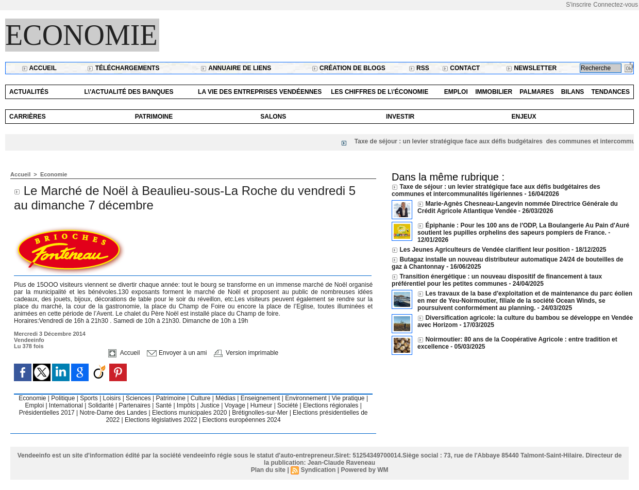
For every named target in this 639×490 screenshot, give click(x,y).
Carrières (27, 116)
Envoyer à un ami (177, 352)
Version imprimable (246, 352)
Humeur (262, 405)
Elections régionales (331, 405)
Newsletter (531, 68)
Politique (63, 398)
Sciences (139, 398)
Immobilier (493, 91)
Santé (165, 405)
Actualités (28, 91)
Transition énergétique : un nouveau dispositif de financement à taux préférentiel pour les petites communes (497, 280)
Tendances (610, 91)
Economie (81, 35)
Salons (273, 116)
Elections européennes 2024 (242, 419)
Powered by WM (364, 469)
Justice (211, 405)
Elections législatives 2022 (161, 419)
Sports (89, 398)
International (67, 405)
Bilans (572, 91)
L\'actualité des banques (129, 91)
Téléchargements (123, 68)
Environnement (306, 398)
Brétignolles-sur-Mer (260, 412)
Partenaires (136, 405)
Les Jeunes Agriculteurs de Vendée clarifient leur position (484, 249)
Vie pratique (349, 398)
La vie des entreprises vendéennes (260, 91)
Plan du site (268, 469)
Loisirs (113, 398)
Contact (461, 68)
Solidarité (101, 405)
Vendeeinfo (29, 340)
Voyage (235, 405)
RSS (419, 68)
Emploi (456, 91)
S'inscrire (578, 4)
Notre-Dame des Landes (114, 412)
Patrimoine (154, 116)
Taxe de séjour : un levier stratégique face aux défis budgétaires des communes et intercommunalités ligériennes (496, 190)
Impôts (186, 405)
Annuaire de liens (235, 68)
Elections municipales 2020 (189, 412)
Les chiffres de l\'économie (379, 91)
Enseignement (261, 398)
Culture (201, 398)
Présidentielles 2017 (47, 412)
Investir (400, 116)
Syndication (317, 469)
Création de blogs (348, 68)
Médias (226, 398)
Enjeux (523, 116)
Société (287, 405)
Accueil (39, 68)
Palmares (536, 91)
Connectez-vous (615, 4)
